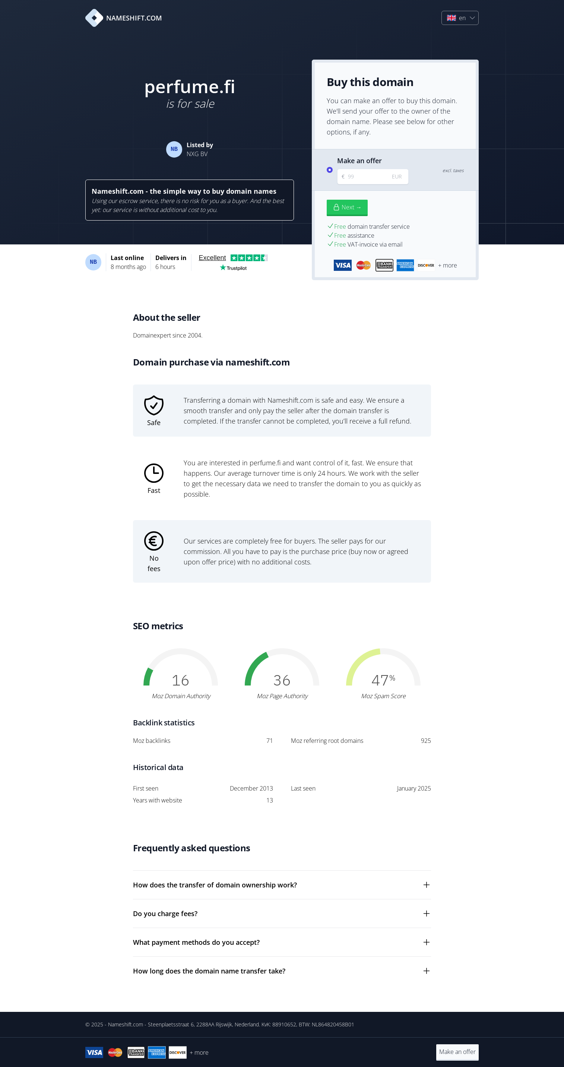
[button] (460, 18)
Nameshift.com (125, 1024)
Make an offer (457, 1052)
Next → (347, 207)
